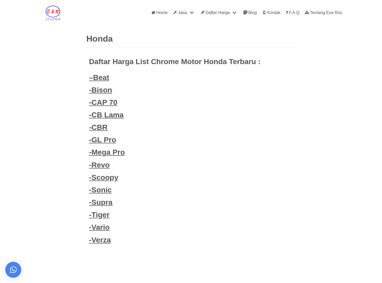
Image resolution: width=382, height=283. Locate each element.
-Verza (100, 240)
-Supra (101, 202)
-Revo (99, 165)
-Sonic (100, 190)
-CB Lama (106, 115)
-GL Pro (102, 140)
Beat (101, 77)
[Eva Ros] (53, 13)
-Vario (99, 227)
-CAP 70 (103, 102)
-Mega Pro (107, 152)
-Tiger (99, 215)
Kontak (271, 12)
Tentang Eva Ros (323, 12)
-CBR (98, 127)
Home (159, 12)
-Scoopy (103, 177)
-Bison (100, 90)
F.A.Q (292, 12)
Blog (250, 12)
